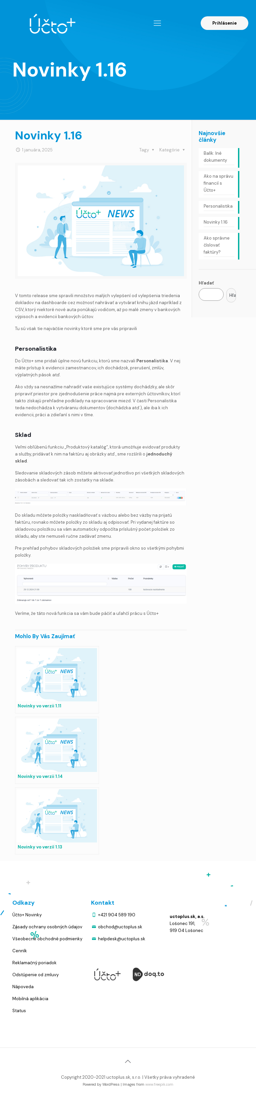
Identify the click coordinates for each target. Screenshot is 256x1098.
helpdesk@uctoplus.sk (121, 939)
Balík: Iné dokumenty (215, 156)
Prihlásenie (224, 23)
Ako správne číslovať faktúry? (217, 245)
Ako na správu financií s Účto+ (218, 183)
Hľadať (206, 283)
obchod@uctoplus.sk (120, 927)
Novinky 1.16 (216, 222)
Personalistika (218, 206)
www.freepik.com (159, 1084)
